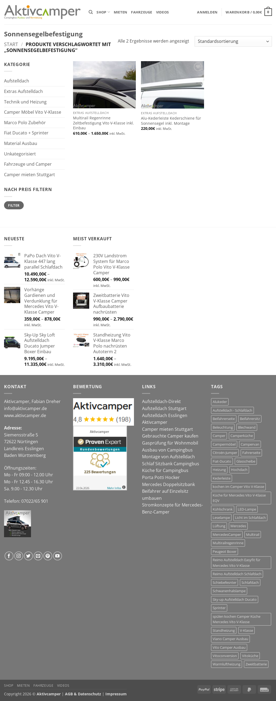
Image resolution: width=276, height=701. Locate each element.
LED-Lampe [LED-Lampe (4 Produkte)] (247, 509)
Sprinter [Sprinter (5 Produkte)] (219, 607)
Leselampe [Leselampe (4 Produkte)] (221, 517)
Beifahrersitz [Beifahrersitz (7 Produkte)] (250, 418)
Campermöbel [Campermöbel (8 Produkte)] (224, 444)
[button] (207, 12)
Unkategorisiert (20, 154)
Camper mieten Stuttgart (29, 175)
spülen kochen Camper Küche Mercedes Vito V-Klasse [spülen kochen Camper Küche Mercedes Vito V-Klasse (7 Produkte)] (236, 619)
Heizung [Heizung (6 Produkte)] (219, 469)
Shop (103, 12)
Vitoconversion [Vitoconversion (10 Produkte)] (225, 655)
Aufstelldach (16, 81)
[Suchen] (91, 12)
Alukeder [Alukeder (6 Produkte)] (220, 401)
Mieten (120, 12)
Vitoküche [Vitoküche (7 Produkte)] (250, 655)
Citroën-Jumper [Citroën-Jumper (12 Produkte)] (225, 452)
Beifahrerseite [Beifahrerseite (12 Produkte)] (224, 418)
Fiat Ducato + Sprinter (26, 133)
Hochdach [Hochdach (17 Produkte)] (239, 469)
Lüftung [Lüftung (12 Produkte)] (219, 525)
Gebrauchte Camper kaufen (170, 436)
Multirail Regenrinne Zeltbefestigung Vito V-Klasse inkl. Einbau (103, 123)
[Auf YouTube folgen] (57, 555)
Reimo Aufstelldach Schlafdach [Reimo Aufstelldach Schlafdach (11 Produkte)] (237, 573)
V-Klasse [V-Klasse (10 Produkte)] (246, 630)
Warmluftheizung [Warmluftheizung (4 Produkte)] (226, 664)
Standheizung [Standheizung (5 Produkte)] (224, 630)
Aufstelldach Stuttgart (164, 408)
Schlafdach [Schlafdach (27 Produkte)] (250, 582)
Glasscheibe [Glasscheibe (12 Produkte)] (245, 461)
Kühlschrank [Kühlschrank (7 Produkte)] (223, 509)
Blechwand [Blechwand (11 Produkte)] (247, 427)
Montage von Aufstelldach (168, 457)
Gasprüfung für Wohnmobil (170, 443)
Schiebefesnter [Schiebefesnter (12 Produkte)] (224, 582)
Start (11, 44)
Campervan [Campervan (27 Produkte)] (250, 444)
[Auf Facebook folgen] (9, 555)
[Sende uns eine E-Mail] (38, 555)
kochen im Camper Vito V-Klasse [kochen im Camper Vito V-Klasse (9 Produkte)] (238, 486)
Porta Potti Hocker (161, 477)
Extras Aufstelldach (23, 91)
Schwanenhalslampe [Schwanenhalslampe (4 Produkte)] (229, 590)
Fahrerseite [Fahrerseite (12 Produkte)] (251, 452)
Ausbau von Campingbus (167, 450)
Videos (162, 12)
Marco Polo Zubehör (25, 123)
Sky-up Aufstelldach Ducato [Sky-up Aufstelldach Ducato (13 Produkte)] (235, 599)
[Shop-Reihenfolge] (233, 41)
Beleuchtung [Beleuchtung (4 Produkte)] (223, 427)
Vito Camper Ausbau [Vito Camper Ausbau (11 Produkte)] (229, 647)
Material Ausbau (20, 143)
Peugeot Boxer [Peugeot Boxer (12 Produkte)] (224, 551)
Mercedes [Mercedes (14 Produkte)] (238, 525)
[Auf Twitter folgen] (28, 555)
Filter (13, 205)
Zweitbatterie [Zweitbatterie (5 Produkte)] (256, 664)
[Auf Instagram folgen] (18, 555)
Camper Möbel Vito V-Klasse (32, 112)
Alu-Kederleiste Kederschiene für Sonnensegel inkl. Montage (171, 121)
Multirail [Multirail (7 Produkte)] (252, 534)
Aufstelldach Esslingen (164, 415)
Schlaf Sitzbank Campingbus (170, 464)
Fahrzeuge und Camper (28, 164)
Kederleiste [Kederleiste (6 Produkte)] (221, 478)
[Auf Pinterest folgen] (47, 555)
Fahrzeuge (141, 12)
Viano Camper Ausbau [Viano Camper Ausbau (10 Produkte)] (230, 638)
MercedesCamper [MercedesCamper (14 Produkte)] (227, 534)
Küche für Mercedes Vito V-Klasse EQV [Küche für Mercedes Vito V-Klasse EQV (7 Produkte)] (239, 498)
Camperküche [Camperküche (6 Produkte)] (241, 435)
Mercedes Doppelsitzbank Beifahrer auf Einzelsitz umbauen (168, 491)
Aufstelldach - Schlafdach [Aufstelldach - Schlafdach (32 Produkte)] (232, 410)
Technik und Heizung (25, 102)
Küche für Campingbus (165, 470)
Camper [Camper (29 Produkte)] (219, 435)
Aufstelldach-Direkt (161, 401)
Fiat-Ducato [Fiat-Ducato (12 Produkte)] (222, 461)
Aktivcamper (154, 422)
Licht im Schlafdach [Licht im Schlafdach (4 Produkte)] (250, 517)
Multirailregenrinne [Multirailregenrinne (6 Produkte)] (228, 542)
